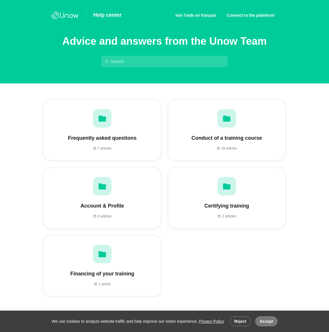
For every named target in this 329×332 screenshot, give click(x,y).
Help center (107, 15)
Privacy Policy (211, 321)
